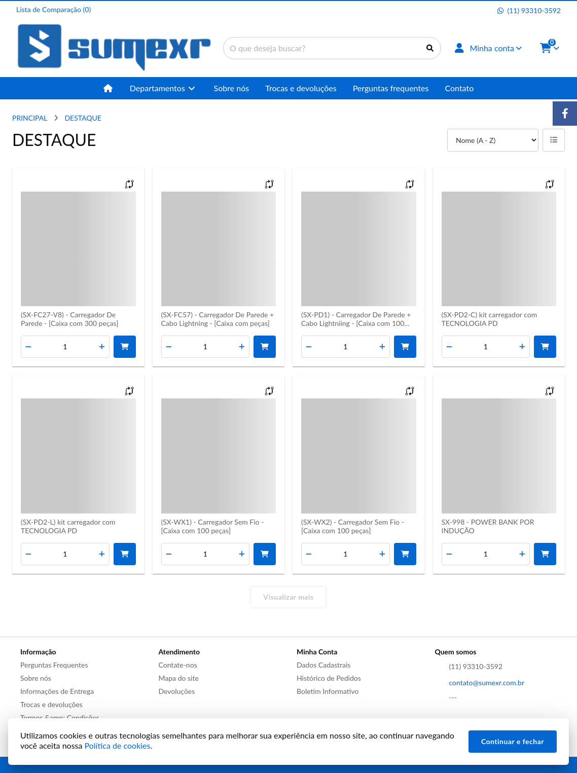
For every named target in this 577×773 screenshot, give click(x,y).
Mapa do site (179, 678)
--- (453, 697)
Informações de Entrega (57, 691)
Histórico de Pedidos (329, 678)
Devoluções (177, 691)
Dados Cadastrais (323, 664)
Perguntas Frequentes (54, 664)
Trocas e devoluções (51, 704)
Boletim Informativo (327, 691)
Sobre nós (35, 678)
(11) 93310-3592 (476, 666)
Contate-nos (178, 664)
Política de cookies (118, 745)
